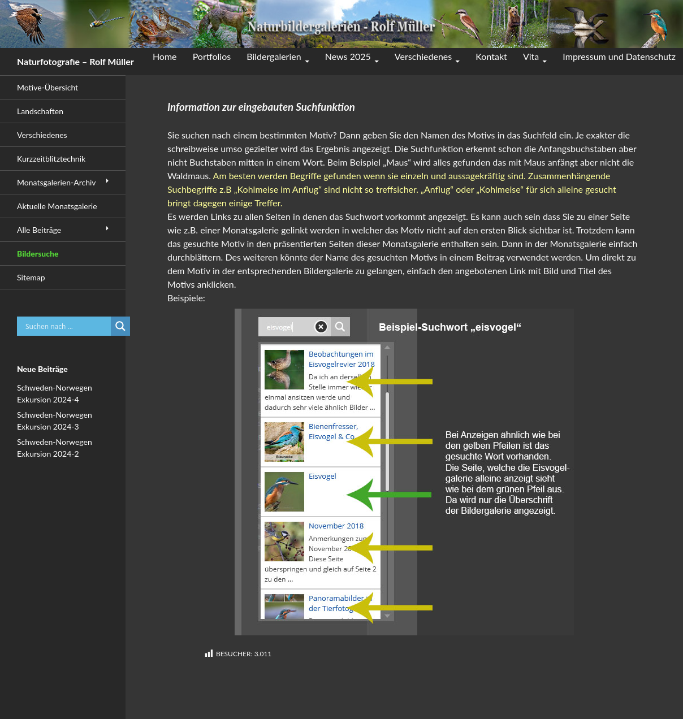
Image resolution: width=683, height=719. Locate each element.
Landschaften (40, 111)
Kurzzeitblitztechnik (51, 158)
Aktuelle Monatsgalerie (57, 206)
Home (165, 56)
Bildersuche (37, 253)
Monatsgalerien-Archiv (56, 182)
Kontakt (491, 56)
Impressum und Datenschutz (619, 56)
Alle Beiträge (39, 230)
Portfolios (212, 56)
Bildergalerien (274, 56)
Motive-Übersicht (47, 87)
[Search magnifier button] (120, 326)
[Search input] (66, 326)
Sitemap (31, 277)
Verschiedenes (423, 56)
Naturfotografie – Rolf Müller (75, 61)
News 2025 (348, 56)
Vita (531, 56)
